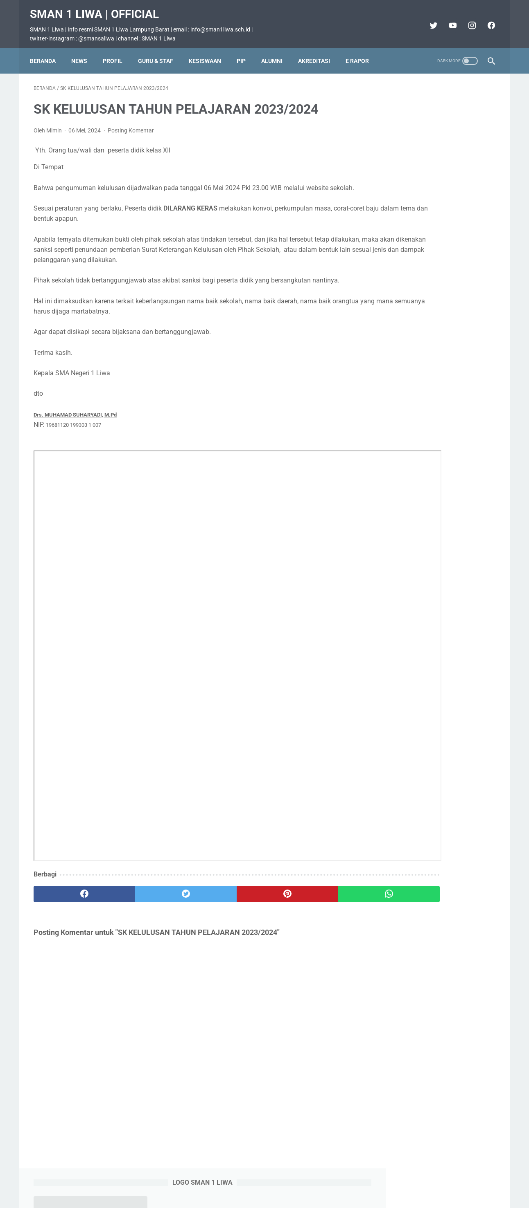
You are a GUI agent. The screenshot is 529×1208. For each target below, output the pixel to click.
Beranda (46, 52)
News (83, 52)
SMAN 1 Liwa (276, 1195)
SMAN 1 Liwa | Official (98, 8)
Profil (116, 52)
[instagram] (467, 20)
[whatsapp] (304, 899)
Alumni (275, 52)
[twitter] (429, 20)
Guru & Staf (159, 52)
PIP (244, 52)
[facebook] (486, 20)
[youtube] (448, 20)
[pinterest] (227, 899)
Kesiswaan (208, 52)
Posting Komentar (131, 125)
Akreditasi (318, 52)
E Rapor (361, 52)
